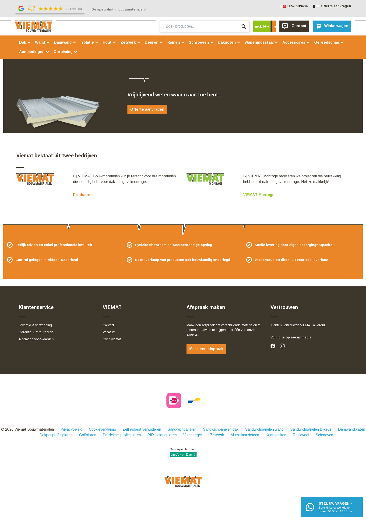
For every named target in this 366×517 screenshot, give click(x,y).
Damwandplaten (351, 429)
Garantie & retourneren (36, 332)
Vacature (109, 332)
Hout (109, 42)
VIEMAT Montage (258, 195)
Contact (108, 325)
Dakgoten (229, 42)
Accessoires (296, 42)
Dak (25, 42)
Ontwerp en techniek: (183, 452)
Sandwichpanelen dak (221, 429)
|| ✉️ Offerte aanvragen (332, 6)
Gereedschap (329, 42)
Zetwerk (130, 42)
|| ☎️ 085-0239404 (293, 6)
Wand (42, 42)
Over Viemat (112, 339)
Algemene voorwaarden (36, 339)
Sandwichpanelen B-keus (310, 429)
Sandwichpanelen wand (264, 429)
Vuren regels (193, 435)
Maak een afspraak (206, 349)
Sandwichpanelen (182, 429)
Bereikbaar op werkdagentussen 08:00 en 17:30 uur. (335, 507)
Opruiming (65, 52)
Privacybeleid (71, 429)
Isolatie (90, 42)
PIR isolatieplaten (162, 435)
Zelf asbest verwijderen (142, 429)
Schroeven (201, 42)
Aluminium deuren (245, 435)
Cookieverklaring (102, 429)
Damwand (65, 42)
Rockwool (301, 435)
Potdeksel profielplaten (122, 435)
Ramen (176, 42)
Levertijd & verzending (35, 325)
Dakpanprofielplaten (56, 435)
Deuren (154, 42)
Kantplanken (276, 435)
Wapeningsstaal (261, 42)
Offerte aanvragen (147, 109)
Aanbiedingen (34, 52)
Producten (83, 195)
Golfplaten (87, 435)
